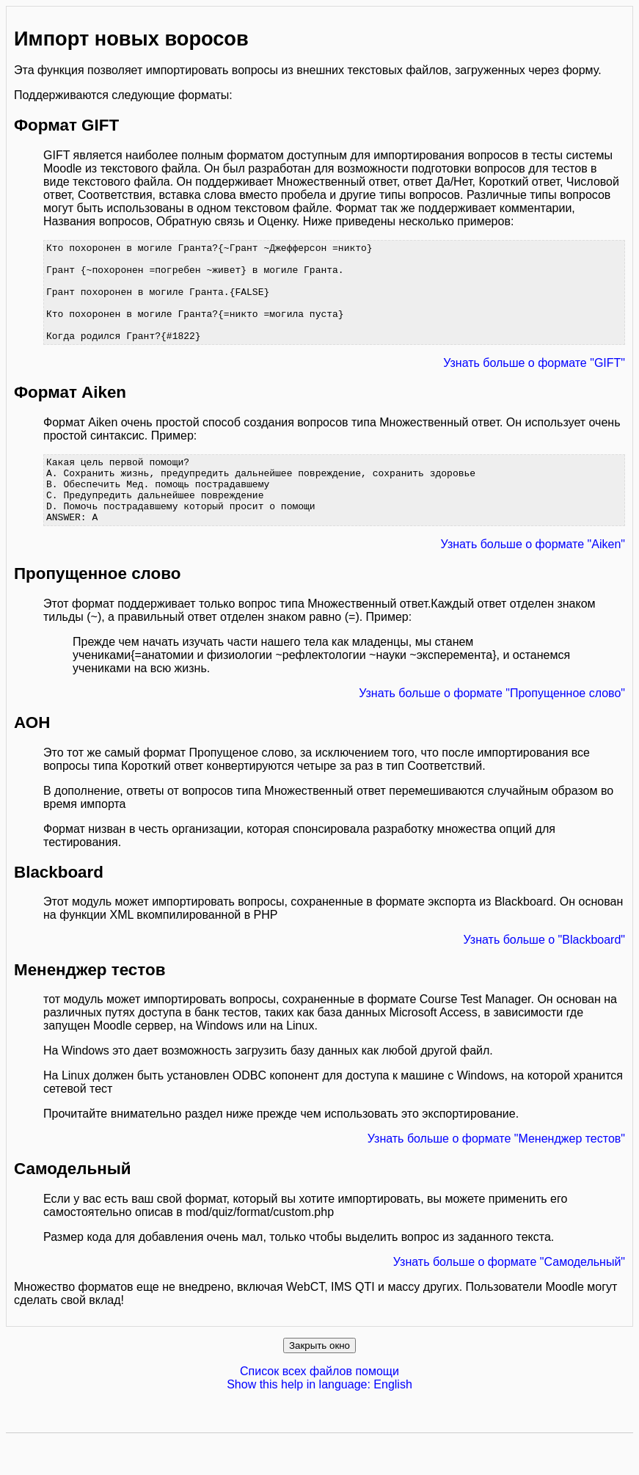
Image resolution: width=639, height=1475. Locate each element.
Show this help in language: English (319, 1417)
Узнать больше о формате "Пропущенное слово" (492, 726)
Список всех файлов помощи (319, 1404)
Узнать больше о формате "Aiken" (533, 577)
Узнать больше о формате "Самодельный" (509, 1295)
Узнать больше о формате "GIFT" (534, 382)
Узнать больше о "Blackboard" (544, 972)
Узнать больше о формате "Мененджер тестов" (496, 1171)
